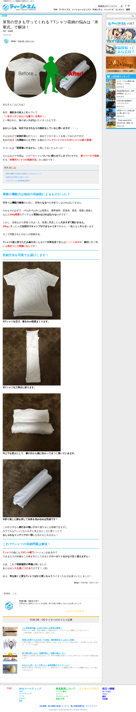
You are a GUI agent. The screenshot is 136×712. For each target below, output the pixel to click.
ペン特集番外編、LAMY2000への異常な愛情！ (42, 628)
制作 (21, 701)
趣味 (104, 696)
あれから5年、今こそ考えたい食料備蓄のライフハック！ (46, 665)
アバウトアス (64, 9)
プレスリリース (62, 696)
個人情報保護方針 (77, 706)
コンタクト (120, 9)
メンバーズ (108, 9)
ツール (21, 696)
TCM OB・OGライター (26, 41)
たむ (15, 593)
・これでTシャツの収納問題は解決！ (17, 181)
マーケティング (25, 694)
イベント (59, 694)
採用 (128, 9)
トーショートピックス (81, 9)
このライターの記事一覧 (75, 611)
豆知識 (4, 16)
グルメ (105, 694)
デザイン (22, 698)
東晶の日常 (60, 699)
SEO (21, 691)
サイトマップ (91, 706)
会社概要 (43, 706)
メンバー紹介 (61, 691)
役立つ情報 (108, 688)
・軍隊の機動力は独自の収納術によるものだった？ (23, 174)
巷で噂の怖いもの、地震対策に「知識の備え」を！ (44, 653)
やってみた (106, 691)
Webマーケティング (30, 688)
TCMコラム (97, 9)
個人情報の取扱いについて (58, 706)
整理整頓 (7, 593)
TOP (55, 9)
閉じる (12, 168)
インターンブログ (89, 688)
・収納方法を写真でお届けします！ (17, 177)
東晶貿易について (65, 688)
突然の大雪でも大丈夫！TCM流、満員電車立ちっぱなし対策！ (49, 640)
